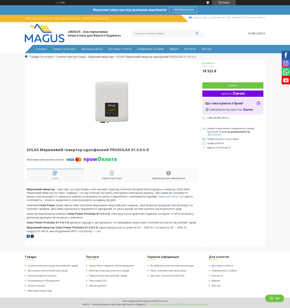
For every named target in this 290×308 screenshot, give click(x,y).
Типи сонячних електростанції (168, 270)
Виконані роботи (92, 49)
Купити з (233, 93)
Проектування (97, 285)
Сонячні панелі (36, 285)
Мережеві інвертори (101, 56)
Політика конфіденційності (193, 304)
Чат (275, 298)
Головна (41, 49)
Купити (232, 85)
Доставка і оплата (222, 265)
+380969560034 (183, 10)
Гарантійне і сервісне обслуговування (111, 265)
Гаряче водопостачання (42, 275)
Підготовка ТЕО (98, 280)
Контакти (190, 49)
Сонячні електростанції (71, 56)
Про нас (207, 49)
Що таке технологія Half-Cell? (167, 275)
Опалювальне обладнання (43, 280)
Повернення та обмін (150, 49)
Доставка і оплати (119, 49)
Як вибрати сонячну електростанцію (172, 265)
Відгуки (173, 49)
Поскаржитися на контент (162, 304)
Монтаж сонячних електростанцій (109, 270)
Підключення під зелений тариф (108, 275)
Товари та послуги (64, 49)
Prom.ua (163, 301)
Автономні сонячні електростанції (48, 270)
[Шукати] (196, 33)
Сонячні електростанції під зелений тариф (53, 265)
